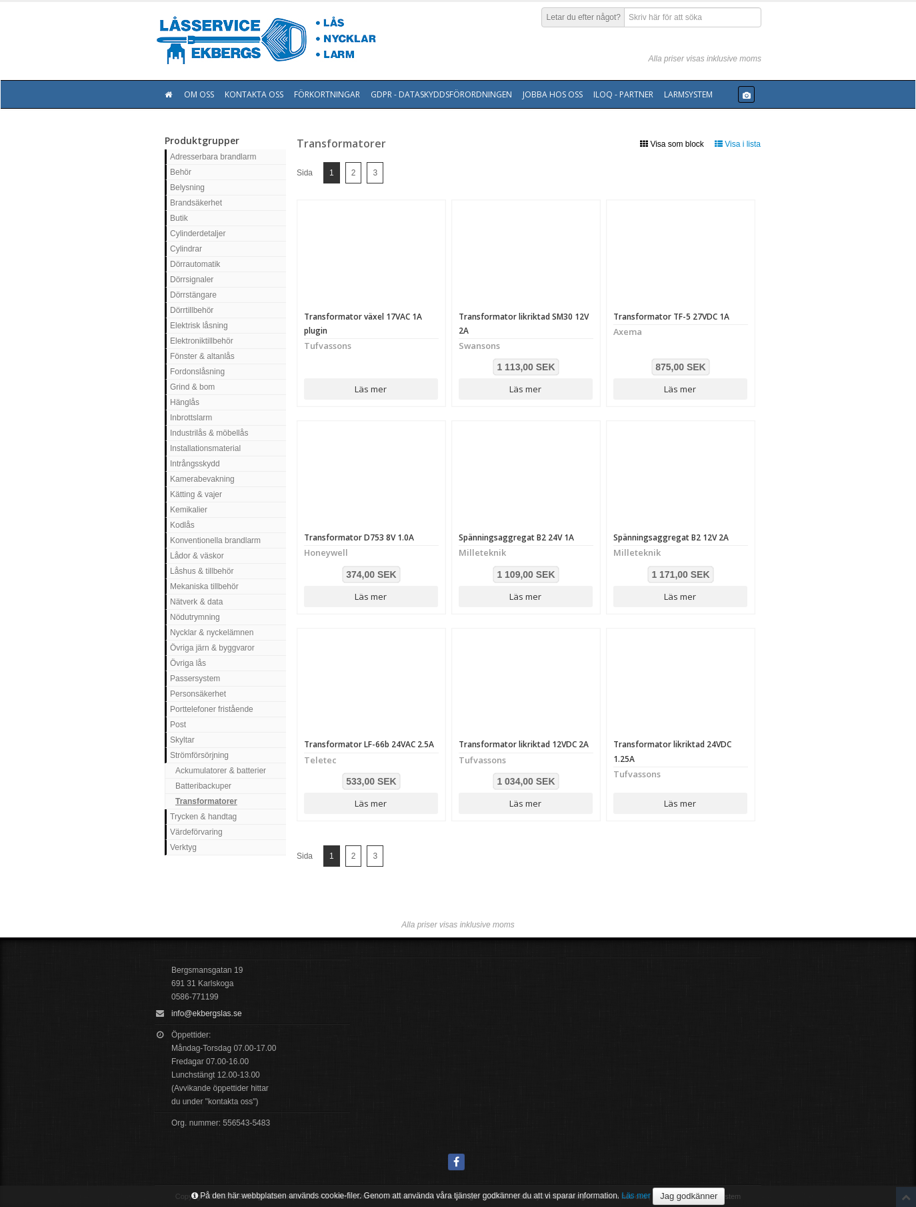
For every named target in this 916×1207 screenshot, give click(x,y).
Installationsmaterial (205, 448)
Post (178, 724)
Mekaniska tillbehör (204, 586)
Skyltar (182, 740)
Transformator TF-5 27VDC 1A (671, 316)
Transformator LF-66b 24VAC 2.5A (369, 744)
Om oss (199, 94)
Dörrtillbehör (191, 310)
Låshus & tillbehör (201, 571)
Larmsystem (688, 94)
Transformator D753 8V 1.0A (359, 537)
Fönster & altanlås (202, 356)
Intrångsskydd (195, 463)
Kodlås (182, 525)
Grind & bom (192, 387)
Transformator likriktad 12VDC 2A (524, 744)
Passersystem (195, 678)
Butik (179, 218)
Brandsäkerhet (196, 203)
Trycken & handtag (203, 816)
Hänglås (184, 402)
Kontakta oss (254, 94)
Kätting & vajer (196, 494)
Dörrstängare (193, 295)
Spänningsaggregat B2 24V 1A (516, 537)
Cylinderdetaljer (197, 233)
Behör (180, 172)
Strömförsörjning (199, 755)
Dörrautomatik (195, 264)
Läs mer (371, 389)
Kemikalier (188, 509)
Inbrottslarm (191, 417)
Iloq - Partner (623, 94)
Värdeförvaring (196, 832)
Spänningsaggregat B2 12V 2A (671, 537)
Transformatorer (206, 801)
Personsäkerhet (198, 694)
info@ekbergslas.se (206, 1013)
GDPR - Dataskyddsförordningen (441, 94)
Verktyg (183, 847)
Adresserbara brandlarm (213, 156)
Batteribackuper (203, 786)
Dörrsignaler (191, 279)
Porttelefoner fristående (211, 709)
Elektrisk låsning (199, 325)
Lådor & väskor (197, 555)
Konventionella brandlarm (215, 540)
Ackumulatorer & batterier (220, 770)
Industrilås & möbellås (209, 433)
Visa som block (672, 144)
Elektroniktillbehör (201, 341)
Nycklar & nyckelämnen (211, 632)
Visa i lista (738, 144)
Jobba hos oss (553, 94)
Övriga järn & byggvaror (212, 648)
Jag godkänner (688, 1196)
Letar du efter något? (584, 17)
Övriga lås (188, 663)
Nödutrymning (195, 617)
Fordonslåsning (197, 371)
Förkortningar (327, 94)
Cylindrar (186, 249)
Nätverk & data (196, 602)
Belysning (187, 187)
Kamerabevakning (202, 479)
